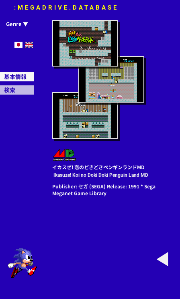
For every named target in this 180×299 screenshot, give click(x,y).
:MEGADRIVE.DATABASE (66, 7)
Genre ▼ (17, 24)
